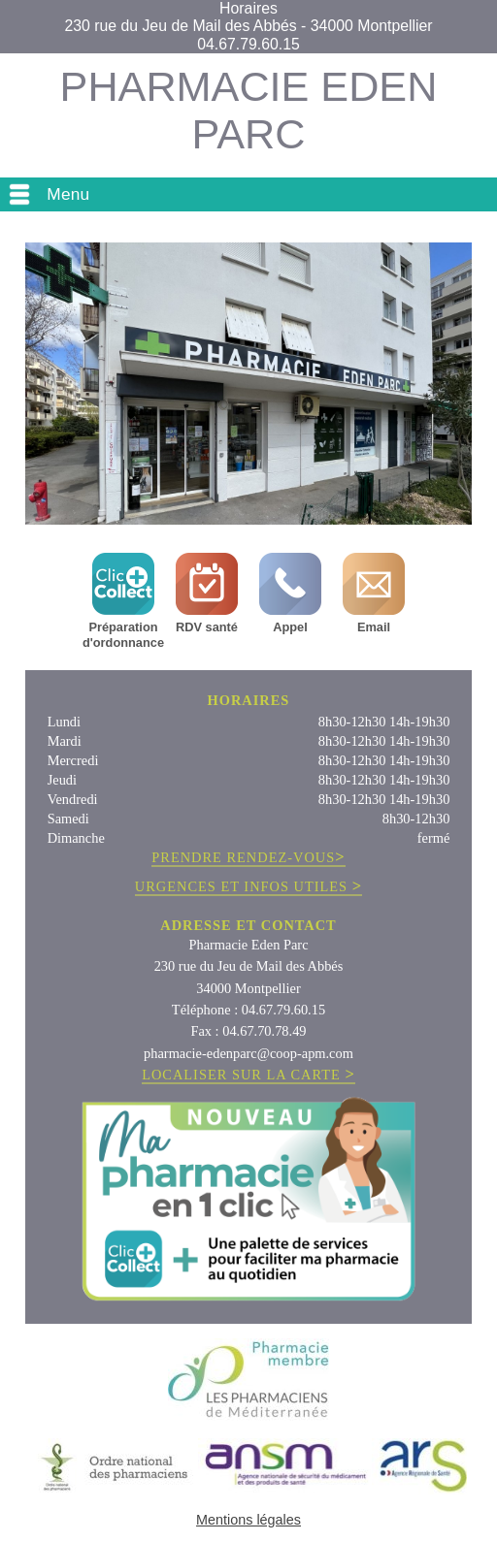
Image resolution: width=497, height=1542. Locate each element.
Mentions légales (248, 1519)
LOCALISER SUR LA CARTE (248, 1075)
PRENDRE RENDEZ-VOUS (248, 858)
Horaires (248, 8)
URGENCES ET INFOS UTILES (248, 887)
